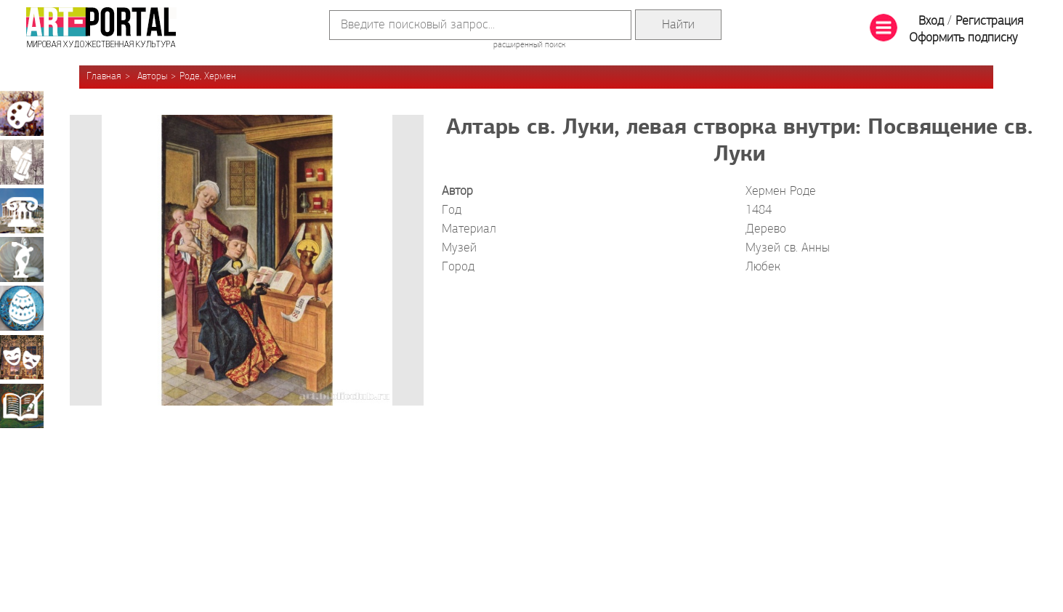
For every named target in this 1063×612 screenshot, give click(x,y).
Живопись (22, 113)
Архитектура (22, 210)
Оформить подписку (963, 38)
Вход (931, 21)
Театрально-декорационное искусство (22, 356)
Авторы (152, 76)
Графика (22, 162)
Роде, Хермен (207, 76)
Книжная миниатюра (22, 405)
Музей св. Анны (787, 248)
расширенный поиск (529, 45)
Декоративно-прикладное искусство (22, 308)
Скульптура (22, 259)
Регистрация (989, 21)
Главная (103, 76)
